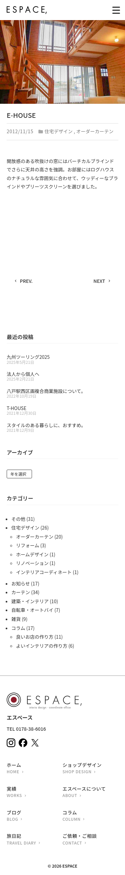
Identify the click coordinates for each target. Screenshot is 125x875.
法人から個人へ (23, 374)
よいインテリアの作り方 (41, 645)
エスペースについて (91, 792)
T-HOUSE (16, 408)
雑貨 (16, 619)
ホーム (35, 769)
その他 (18, 518)
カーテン (20, 592)
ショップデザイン (91, 769)
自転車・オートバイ (32, 610)
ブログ (35, 816)
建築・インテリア (30, 601)
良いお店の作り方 (34, 636)
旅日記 (35, 839)
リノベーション (32, 563)
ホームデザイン (32, 554)
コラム (18, 628)
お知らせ (20, 583)
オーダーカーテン (95, 131)
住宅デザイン (59, 131)
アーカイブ (20, 452)
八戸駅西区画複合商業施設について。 (46, 391)
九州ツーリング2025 (28, 356)
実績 (35, 792)
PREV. (26, 280)
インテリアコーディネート (44, 572)
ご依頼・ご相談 (91, 839)
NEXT (99, 280)
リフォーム (27, 545)
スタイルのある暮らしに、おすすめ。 (46, 425)
